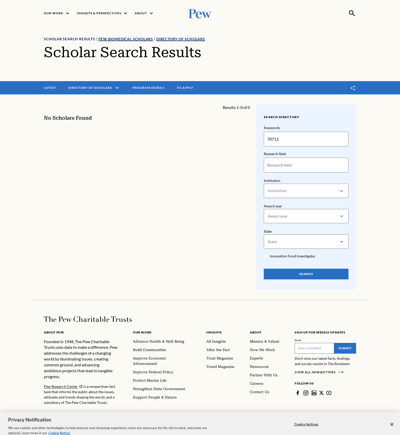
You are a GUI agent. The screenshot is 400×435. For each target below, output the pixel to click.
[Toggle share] (353, 87)
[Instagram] (306, 393)
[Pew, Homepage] (200, 13)
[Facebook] (298, 393)
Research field (275, 154)
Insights (214, 332)
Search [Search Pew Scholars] (306, 274)
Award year (273, 206)
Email (298, 340)
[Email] (314, 348)
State (268, 231)
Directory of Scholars (180, 39)
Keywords (272, 128)
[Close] (391, 428)
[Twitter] (321, 393)
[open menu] (117, 88)
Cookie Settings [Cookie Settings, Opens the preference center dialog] (306, 429)
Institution (272, 180)
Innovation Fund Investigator (293, 256)
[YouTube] (329, 393)
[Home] (88, 319)
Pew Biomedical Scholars (125, 39)
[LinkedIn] (314, 393)
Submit (345, 348)
